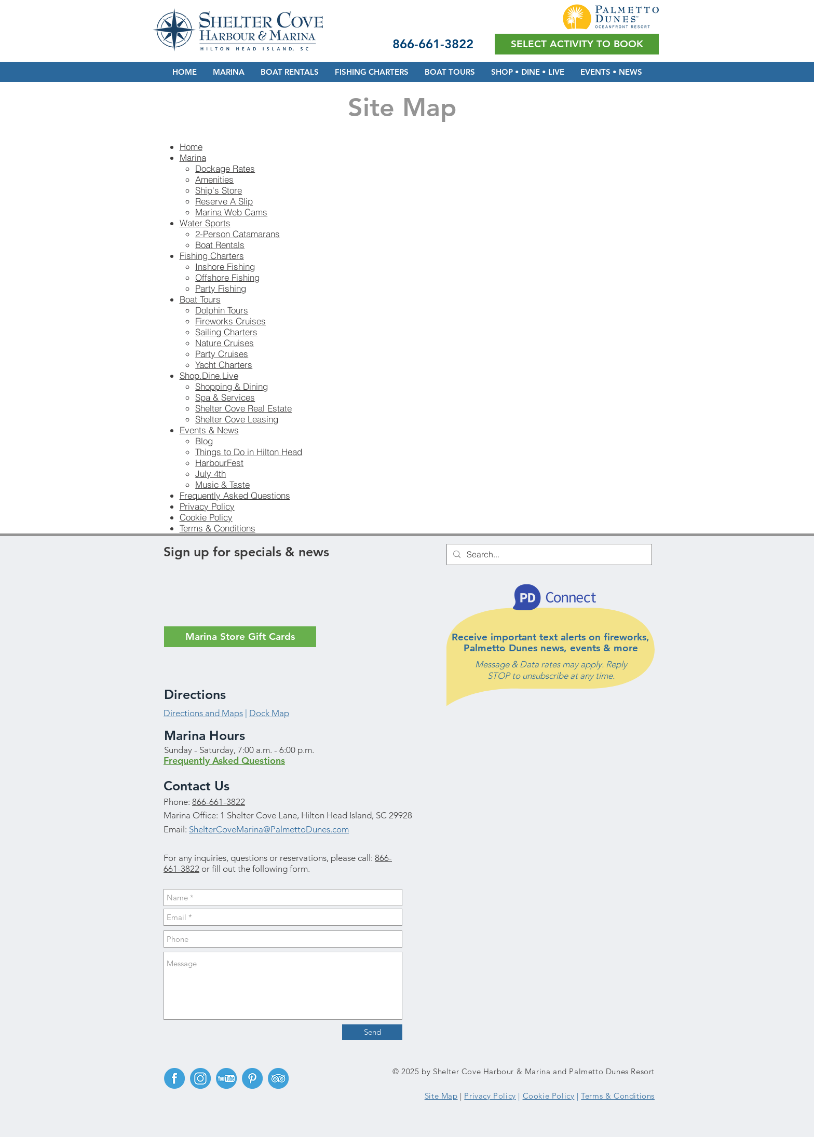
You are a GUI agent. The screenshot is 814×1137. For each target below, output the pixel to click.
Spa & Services (225, 397)
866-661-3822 (218, 802)
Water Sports (205, 222)
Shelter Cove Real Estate (243, 408)
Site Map (441, 1096)
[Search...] (548, 554)
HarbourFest (219, 462)
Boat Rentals (220, 244)
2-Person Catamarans (237, 233)
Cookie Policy (206, 517)
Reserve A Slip (224, 201)
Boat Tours (200, 299)
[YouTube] (226, 1078)
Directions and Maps (203, 713)
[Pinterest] (252, 1078)
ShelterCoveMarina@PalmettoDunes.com (269, 829)
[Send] (372, 1032)
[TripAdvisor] (278, 1078)
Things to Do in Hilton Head (248, 451)
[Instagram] (200, 1078)
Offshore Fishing (227, 277)
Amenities (214, 179)
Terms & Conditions (217, 528)
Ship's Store (218, 190)
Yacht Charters (223, 364)
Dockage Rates (225, 168)
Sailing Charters (226, 331)
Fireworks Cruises (230, 321)
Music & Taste (222, 484)
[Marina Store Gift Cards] (240, 636)
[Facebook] (174, 1078)
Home (191, 146)
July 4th (210, 473)
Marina (193, 157)
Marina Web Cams (231, 212)
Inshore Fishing (225, 266)
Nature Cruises (224, 342)
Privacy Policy (207, 506)
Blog (204, 440)
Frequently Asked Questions (235, 495)
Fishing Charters (212, 255)
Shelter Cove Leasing (236, 419)
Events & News (209, 429)
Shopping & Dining (231, 386)
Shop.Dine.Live (209, 375)
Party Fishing (220, 288)
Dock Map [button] (269, 713)
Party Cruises (221, 353)
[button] (577, 44)
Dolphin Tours (221, 310)
